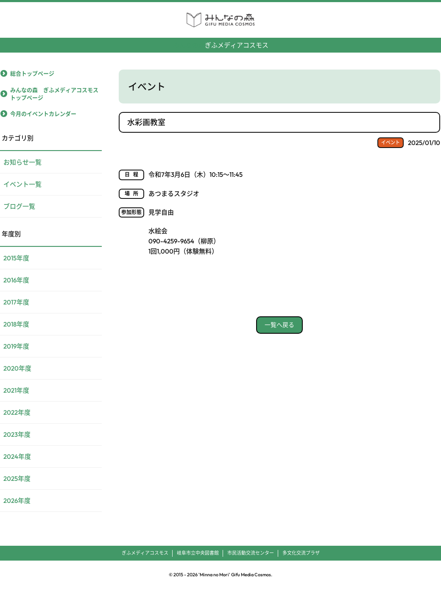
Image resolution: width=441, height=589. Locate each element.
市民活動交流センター (250, 553)
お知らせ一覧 (22, 162)
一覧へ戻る (279, 325)
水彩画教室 (146, 122)
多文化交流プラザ (301, 553)
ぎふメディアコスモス (220, 41)
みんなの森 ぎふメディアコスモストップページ (54, 94)
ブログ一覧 (19, 206)
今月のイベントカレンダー (43, 113)
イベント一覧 (22, 184)
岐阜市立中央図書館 (198, 553)
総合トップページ (32, 73)
